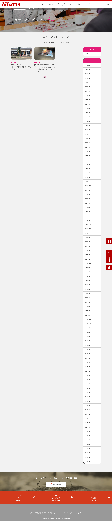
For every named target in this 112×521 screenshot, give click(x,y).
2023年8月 (87, 194)
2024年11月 (88, 138)
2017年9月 (87, 422)
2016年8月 (87, 444)
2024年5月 (87, 164)
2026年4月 (87, 65)
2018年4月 (87, 392)
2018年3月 (87, 397)
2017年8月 (87, 427)
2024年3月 (87, 168)
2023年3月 (87, 211)
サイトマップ (57, 513)
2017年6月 (87, 435)
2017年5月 (87, 440)
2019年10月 (88, 323)
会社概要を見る (56, 484)
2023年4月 (87, 207)
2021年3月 (87, 293)
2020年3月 (87, 310)
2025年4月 (87, 117)
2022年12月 (88, 224)
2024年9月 (87, 147)
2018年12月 (88, 362)
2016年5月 (87, 448)
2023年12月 (88, 181)
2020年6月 (87, 306)
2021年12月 (88, 259)
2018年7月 (87, 384)
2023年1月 (87, 220)
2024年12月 (88, 134)
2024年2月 (87, 173)
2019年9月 (87, 328)
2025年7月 (87, 104)
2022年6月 (87, 246)
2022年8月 (87, 242)
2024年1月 (87, 177)
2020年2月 (87, 315)
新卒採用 (37, 513)
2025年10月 (88, 91)
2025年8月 (87, 99)
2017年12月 (88, 410)
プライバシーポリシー (69, 513)
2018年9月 (87, 375)
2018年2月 (87, 401)
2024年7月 (87, 155)
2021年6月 (87, 280)
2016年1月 (87, 457)
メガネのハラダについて (60, 4)
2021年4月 (87, 289)
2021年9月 (87, 267)
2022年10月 (88, 233)
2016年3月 (87, 453)
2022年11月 (88, 229)
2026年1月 (87, 78)
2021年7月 (87, 276)
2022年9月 (87, 237)
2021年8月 (87, 272)
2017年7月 (87, 431)
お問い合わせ (80, 513)
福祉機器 (50, 513)
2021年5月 (87, 285)
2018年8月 (87, 379)
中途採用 (43, 513)
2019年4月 (87, 345)
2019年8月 (87, 332)
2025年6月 (87, 108)
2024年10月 (88, 142)
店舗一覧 (50, 4)
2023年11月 (88, 186)
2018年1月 (87, 405)
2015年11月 (88, 461)
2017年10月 (88, 418)
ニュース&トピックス (20, 9)
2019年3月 (87, 349)
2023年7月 (87, 198)
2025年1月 (87, 130)
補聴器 (79, 4)
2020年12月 (88, 298)
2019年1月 (87, 358)
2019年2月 (87, 354)
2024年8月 (87, 151)
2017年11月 (88, 414)
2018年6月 (87, 388)
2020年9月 (87, 302)
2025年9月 (87, 95)
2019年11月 (88, 319)
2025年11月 (88, 87)
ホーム (41, 4)
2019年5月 (87, 341)
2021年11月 (88, 263)
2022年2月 (87, 254)
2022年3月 (87, 250)
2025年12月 (88, 82)
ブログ (107, 4)
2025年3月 (87, 121)
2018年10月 (88, 371)
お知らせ (87, 54)
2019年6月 (87, 336)
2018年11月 (88, 366)
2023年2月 (87, 216)
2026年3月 (87, 69)
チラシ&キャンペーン (98, 4)
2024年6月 (87, 160)
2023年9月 (87, 190)
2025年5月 (87, 112)
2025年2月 (87, 125)
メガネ (70, 4)
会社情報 (88, 4)
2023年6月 (87, 203)
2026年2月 (87, 74)
